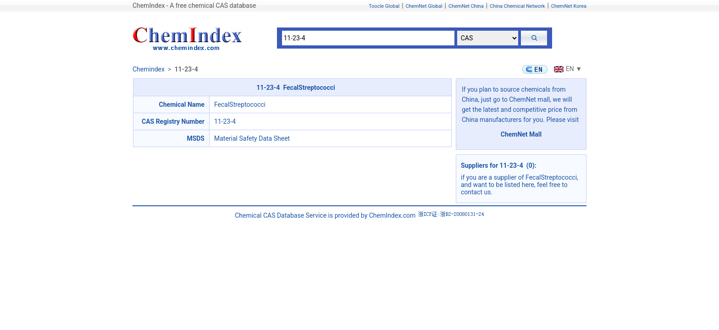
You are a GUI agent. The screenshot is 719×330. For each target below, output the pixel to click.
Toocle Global (384, 6)
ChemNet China (466, 6)
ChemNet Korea (568, 6)
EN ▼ (567, 68)
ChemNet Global (424, 6)
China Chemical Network (517, 6)
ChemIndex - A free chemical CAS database (194, 5)
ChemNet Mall (521, 134)
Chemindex (149, 69)
